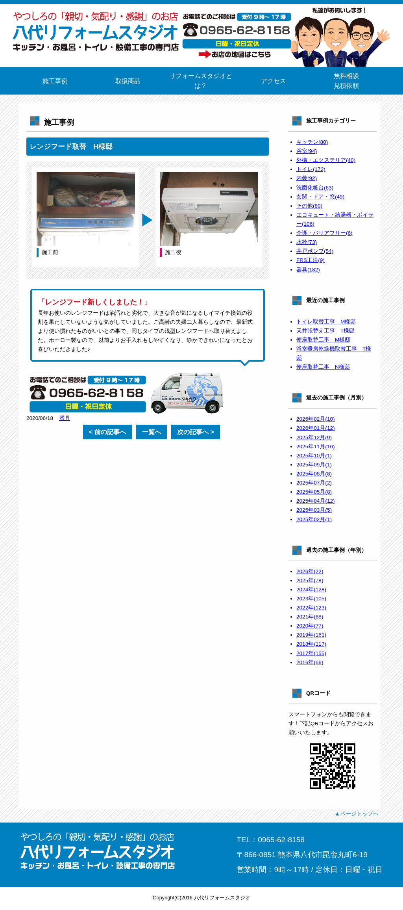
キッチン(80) (312, 142)
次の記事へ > (195, 432)
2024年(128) (311, 589)
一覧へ (151, 432)
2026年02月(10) (315, 419)
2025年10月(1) (314, 456)
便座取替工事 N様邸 (323, 367)
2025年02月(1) (314, 519)
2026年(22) (309, 571)
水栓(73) (306, 242)
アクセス (273, 81)
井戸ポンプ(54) (314, 251)
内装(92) (306, 178)
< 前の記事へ (107, 432)
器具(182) (308, 270)
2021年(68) (309, 617)
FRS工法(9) (310, 260)
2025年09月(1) (314, 465)
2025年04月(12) (315, 501)
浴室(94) (306, 151)
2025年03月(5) (314, 510)
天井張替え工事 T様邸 (325, 331)
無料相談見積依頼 (346, 80)
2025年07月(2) (314, 483)
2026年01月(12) (315, 428)
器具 (64, 418)
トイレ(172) (310, 169)
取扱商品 (127, 81)
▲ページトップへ (357, 813)
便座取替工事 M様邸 (323, 340)
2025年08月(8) (314, 474)
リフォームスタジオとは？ (200, 80)
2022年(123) (311, 608)
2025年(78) (309, 580)
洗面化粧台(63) (314, 188)
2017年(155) (311, 653)
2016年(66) (309, 662)
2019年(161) (311, 635)
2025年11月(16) (315, 446)
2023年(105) (311, 599)
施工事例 (55, 81)
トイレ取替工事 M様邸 (326, 322)
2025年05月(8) (314, 492)
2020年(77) (309, 626)
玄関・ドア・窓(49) (320, 197)
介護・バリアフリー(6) (324, 233)
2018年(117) (311, 644)
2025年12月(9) (314, 437)
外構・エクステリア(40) (325, 160)
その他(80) (309, 206)
